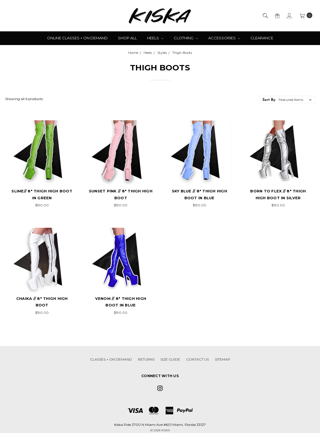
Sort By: (269, 100)
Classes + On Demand (111, 359)
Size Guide (170, 359)
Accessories (224, 38)
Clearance (261, 38)
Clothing (186, 38)
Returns (146, 359)
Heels (155, 38)
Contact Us (197, 359)
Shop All (127, 38)
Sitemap (222, 359)
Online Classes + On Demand (77, 38)
